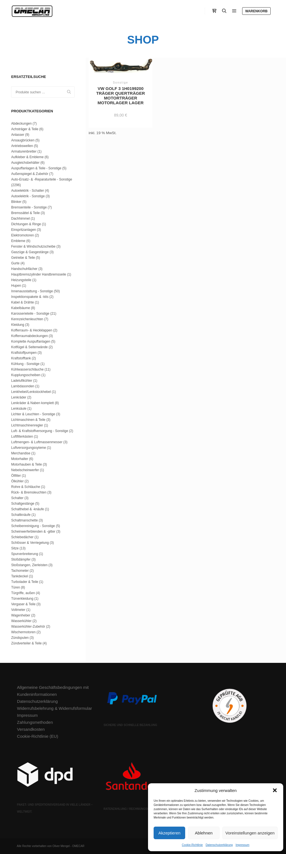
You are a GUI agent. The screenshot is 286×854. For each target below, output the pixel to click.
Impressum (242, 844)
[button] (275, 790)
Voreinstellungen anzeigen (250, 833)
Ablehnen (204, 833)
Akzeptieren (169, 833)
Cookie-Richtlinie (192, 844)
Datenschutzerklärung (219, 844)
